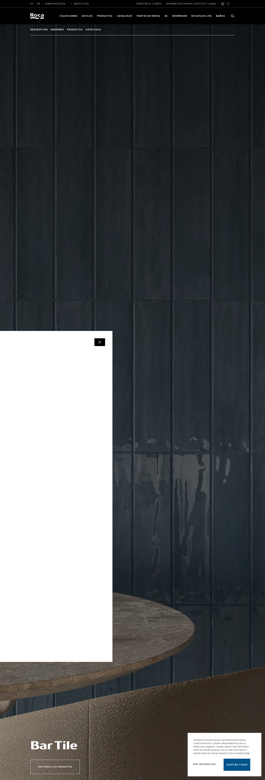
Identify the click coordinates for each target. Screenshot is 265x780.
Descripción (39, 29)
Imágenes (59, 29)
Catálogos (100, 29)
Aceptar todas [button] (237, 764)
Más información (204, 764)
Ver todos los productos (55, 767)
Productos (79, 29)
